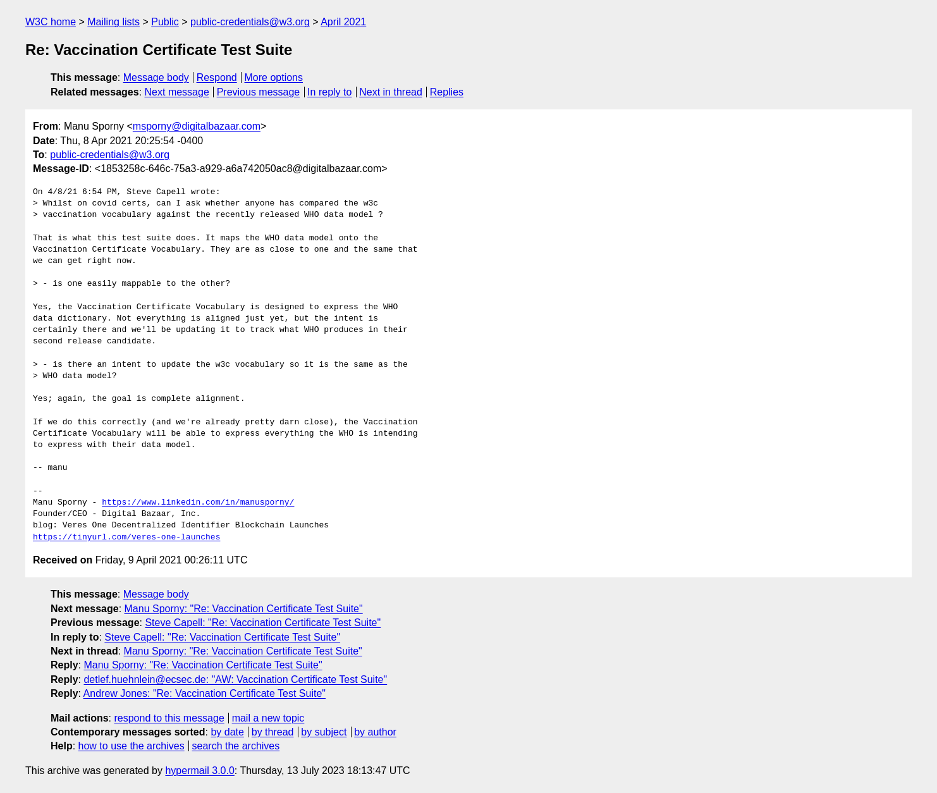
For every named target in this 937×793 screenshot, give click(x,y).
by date (227, 732)
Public (165, 21)
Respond (217, 77)
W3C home (50, 21)
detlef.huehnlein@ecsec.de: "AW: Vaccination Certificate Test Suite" (235, 679)
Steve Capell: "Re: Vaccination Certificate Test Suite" (263, 622)
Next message (177, 92)
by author (375, 732)
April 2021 (343, 21)
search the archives (236, 746)
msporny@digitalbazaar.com (196, 126)
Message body (156, 77)
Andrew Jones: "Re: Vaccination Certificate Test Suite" (204, 693)
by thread (273, 732)
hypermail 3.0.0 (199, 770)
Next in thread (390, 92)
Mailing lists (113, 21)
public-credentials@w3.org (250, 21)
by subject (323, 732)
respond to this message (169, 718)
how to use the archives (131, 746)
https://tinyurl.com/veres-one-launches (126, 537)
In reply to (329, 92)
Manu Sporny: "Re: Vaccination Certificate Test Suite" (244, 608)
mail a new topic (268, 718)
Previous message (258, 92)
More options (274, 77)
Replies (446, 92)
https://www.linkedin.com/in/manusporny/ (198, 502)
